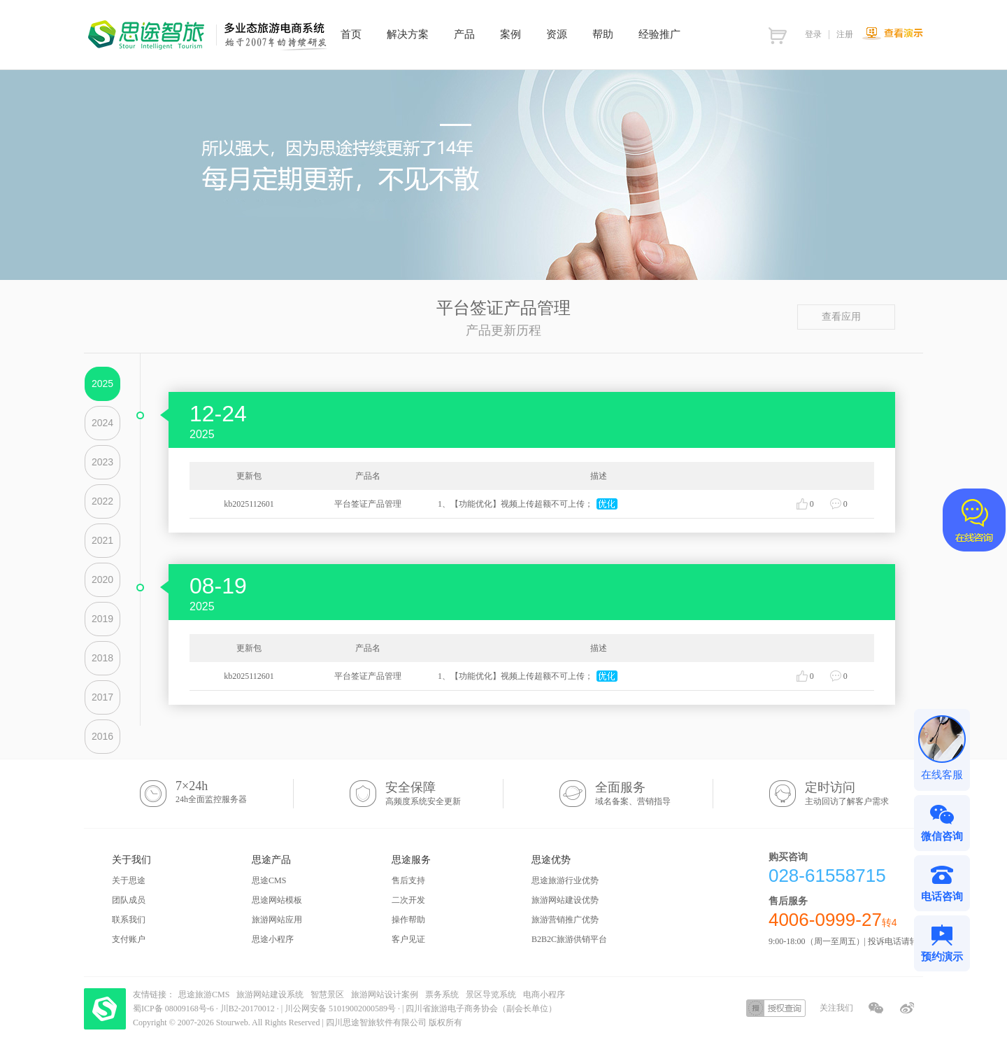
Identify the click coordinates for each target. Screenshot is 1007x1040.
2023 (102, 462)
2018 (102, 657)
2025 (102, 383)
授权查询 (776, 1008)
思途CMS (269, 880)
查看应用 (846, 316)
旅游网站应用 (277, 920)
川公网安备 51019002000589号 (340, 1008)
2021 (102, 540)
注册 (844, 34)
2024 (102, 422)
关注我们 (836, 1008)
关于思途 (128, 880)
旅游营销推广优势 (565, 920)
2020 (102, 579)
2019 (102, 618)
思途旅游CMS (203, 994)
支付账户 (128, 939)
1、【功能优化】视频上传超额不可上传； (515, 504)
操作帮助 (408, 920)
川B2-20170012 (248, 1008)
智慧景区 (327, 994)
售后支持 (408, 880)
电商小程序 (544, 994)
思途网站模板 (277, 900)
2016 (102, 736)
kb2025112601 (249, 504)
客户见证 (408, 939)
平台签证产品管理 (367, 504)
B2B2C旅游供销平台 (569, 939)
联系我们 (128, 920)
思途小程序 (273, 939)
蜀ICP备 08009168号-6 (174, 1008)
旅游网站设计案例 (384, 994)
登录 (813, 34)
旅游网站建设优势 (565, 900)
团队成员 (128, 900)
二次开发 (408, 900)
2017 (102, 697)
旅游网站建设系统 (269, 994)
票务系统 (442, 994)
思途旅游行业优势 (565, 880)
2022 (102, 501)
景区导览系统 (491, 994)
